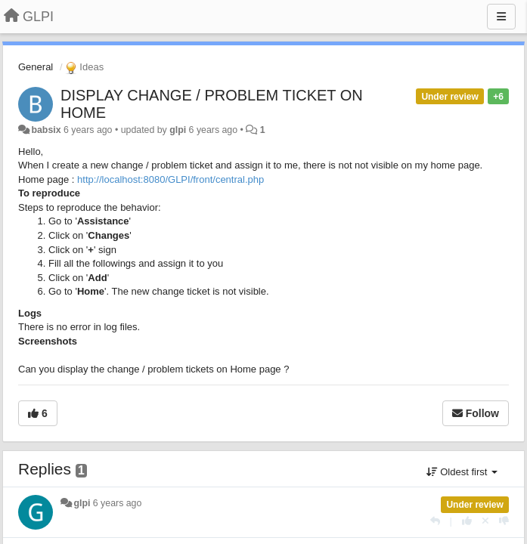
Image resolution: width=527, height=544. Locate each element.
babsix (45, 130)
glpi (177, 130)
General (35, 67)
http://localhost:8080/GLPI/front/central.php (170, 179)
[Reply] (435, 521)
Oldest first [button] (462, 472)
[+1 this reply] (467, 521)
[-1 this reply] (504, 521)
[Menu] (501, 16)
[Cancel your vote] (485, 521)
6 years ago (117, 503)
